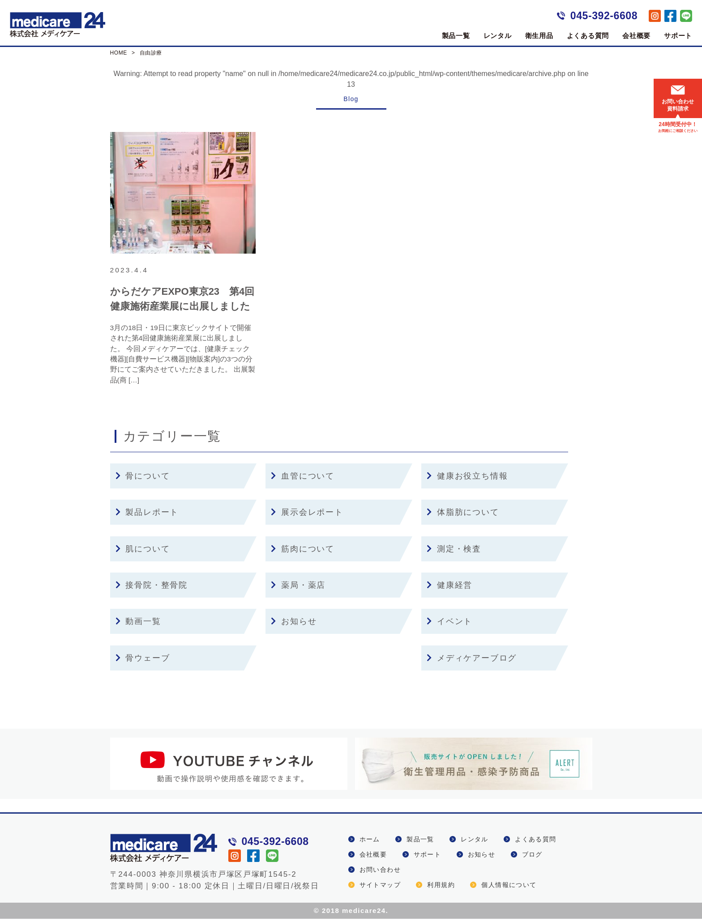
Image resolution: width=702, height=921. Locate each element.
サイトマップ (380, 887)
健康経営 (449, 587)
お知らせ (294, 623)
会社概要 (636, 35)
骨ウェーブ (143, 659)
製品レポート (147, 514)
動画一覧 (138, 623)
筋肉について (302, 550)
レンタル (498, 35)
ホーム (370, 841)
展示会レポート (307, 514)
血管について (302, 478)
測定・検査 (454, 550)
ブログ (532, 856)
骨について (143, 478)
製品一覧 (456, 35)
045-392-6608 (604, 15)
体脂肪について (463, 514)
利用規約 (441, 887)
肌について (143, 550)
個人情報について (508, 887)
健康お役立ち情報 (467, 478)
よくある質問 (588, 35)
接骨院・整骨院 (152, 587)
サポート (678, 35)
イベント (449, 623)
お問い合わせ (380, 871)
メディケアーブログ (472, 659)
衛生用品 (539, 35)
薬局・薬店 (298, 587)
